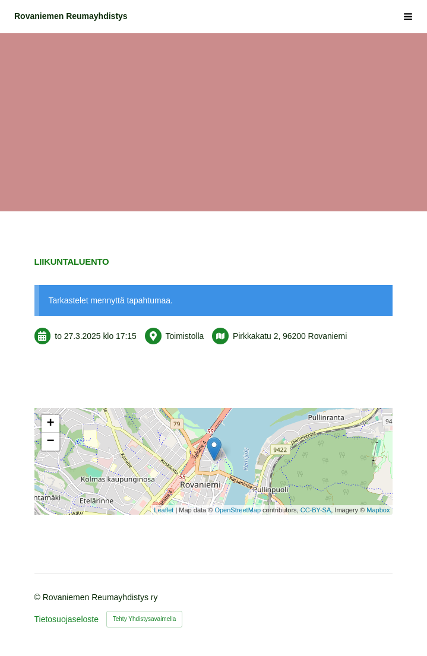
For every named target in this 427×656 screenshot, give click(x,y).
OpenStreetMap (237, 510)
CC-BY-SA (316, 510)
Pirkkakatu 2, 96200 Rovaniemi (290, 336)
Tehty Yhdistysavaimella (144, 619)
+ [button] (50, 424)
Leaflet (163, 510)
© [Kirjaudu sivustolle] (38, 597)
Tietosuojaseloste (66, 619)
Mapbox (378, 510)
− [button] (50, 442)
